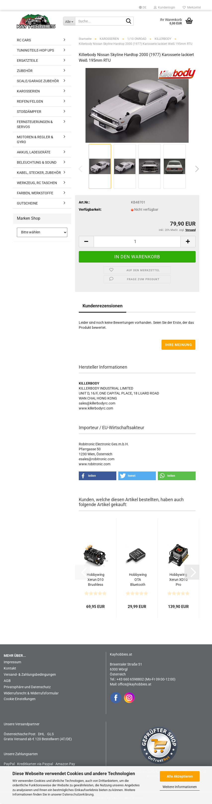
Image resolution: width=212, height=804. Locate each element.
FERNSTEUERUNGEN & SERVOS (35, 124)
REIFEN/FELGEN (30, 101)
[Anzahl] (137, 241)
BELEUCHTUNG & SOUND (36, 162)
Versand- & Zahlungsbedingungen (30, 674)
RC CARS (24, 40)
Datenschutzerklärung (77, 794)
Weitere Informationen (180, 787)
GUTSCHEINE (27, 203)
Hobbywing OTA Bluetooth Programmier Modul (137, 580)
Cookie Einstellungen (20, 699)
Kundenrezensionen (103, 305)
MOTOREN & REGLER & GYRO (35, 139)
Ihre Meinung (178, 345)
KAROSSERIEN (28, 91)
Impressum (12, 662)
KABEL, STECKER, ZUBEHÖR (39, 173)
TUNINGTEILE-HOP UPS (35, 50)
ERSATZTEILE (27, 61)
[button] (142, 7)
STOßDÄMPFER (29, 112)
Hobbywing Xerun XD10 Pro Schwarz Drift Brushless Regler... (178, 580)
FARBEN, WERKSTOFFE (35, 193)
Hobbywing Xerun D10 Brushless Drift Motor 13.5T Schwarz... (95, 580)
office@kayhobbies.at (134, 684)
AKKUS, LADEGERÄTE (33, 152)
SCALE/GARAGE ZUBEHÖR (38, 81)
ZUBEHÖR (25, 71)
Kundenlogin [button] (164, 7)
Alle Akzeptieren (180, 776)
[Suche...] (69, 21)
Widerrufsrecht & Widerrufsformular (31, 693)
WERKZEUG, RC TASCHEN (37, 183)
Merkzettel (192, 7)
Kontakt (10, 668)
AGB (7, 681)
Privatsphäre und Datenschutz (27, 687)
